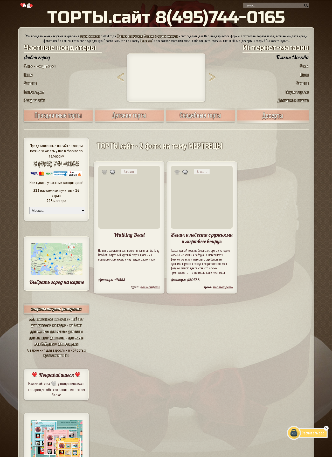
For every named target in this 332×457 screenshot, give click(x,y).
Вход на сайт (34, 100)
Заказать (129, 171)
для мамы (75, 337)
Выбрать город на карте (56, 282)
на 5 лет (77, 319)
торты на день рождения (56, 309)
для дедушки (68, 343)
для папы (75, 331)
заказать (146, 40)
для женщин (38, 337)
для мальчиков (41, 319)
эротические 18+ (56, 355)
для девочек (41, 325)
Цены (28, 75)
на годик (61, 319)
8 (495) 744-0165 (56, 163)
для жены (57, 337)
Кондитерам (34, 92)
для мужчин (39, 331)
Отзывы (30, 83)
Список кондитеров (40, 66)
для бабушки (44, 343)
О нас (304, 66)
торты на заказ (90, 36)
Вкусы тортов (297, 92)
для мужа (57, 331)
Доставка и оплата (293, 100)
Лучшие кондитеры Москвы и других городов (147, 36)
